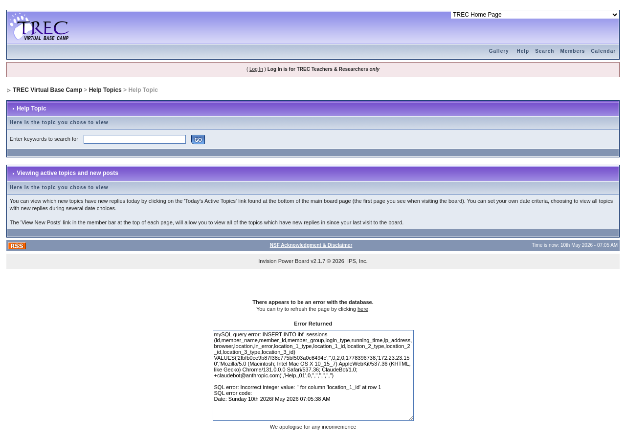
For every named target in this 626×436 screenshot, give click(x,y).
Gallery (499, 51)
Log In (256, 69)
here (363, 309)
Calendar (603, 51)
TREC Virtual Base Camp (47, 90)
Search (544, 51)
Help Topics (105, 90)
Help (522, 51)
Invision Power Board (283, 261)
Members (572, 51)
